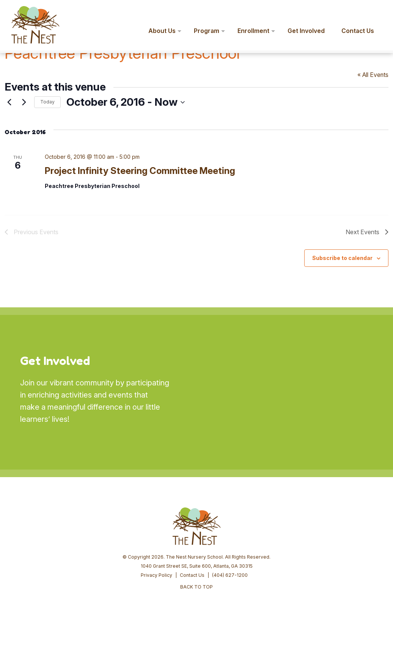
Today (47, 102)
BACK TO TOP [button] (196, 587)
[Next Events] (23, 102)
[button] (376, 10)
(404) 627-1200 (230, 575)
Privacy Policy (156, 575)
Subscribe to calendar (342, 258)
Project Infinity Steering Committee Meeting (140, 170)
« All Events (372, 74)
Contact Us (192, 575)
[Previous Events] (9, 102)
